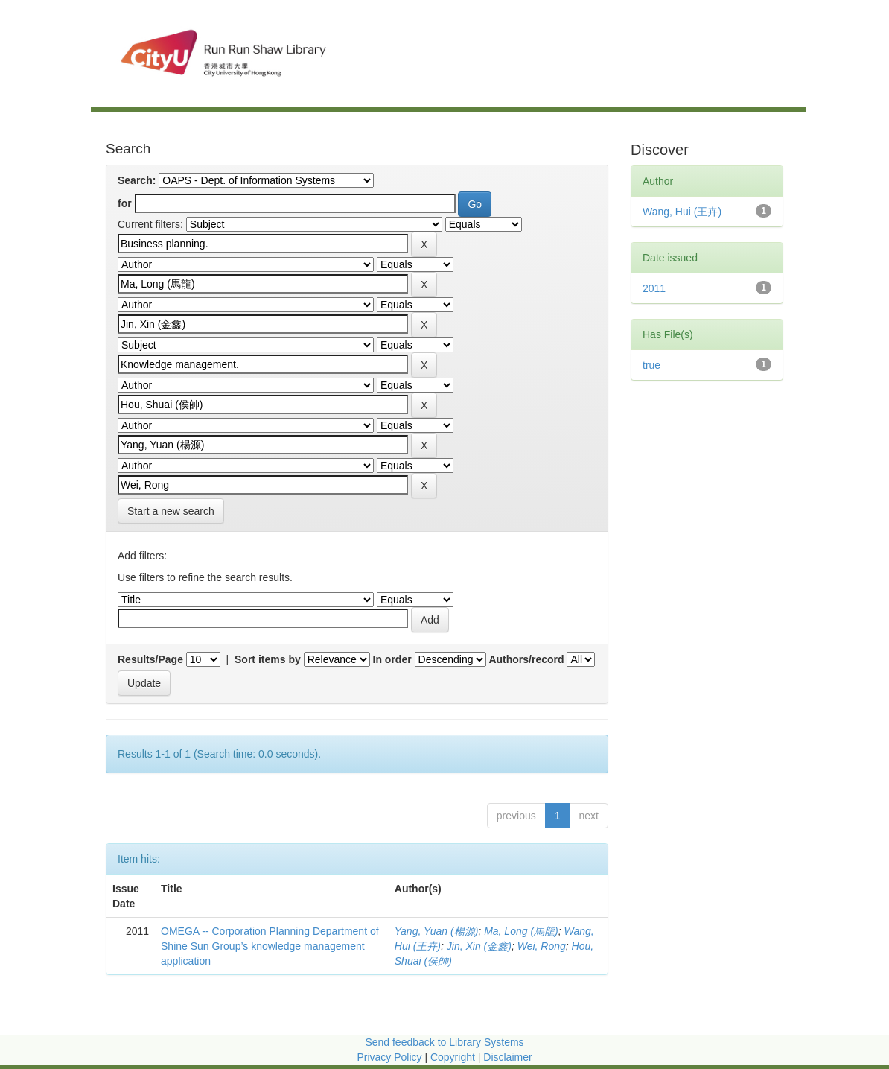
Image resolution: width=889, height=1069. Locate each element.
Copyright (454, 1057)
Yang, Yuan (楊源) (437, 931)
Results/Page (150, 659)
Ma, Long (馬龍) (521, 931)
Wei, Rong (541, 946)
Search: (137, 180)
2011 (654, 288)
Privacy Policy (389, 1057)
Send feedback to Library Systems (444, 1042)
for (125, 203)
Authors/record (526, 659)
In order (392, 659)
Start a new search (170, 511)
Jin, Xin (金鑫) (479, 946)
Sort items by (268, 659)
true (651, 365)
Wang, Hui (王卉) (682, 212)
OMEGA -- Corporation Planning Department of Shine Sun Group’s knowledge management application (270, 946)
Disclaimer (507, 1057)
